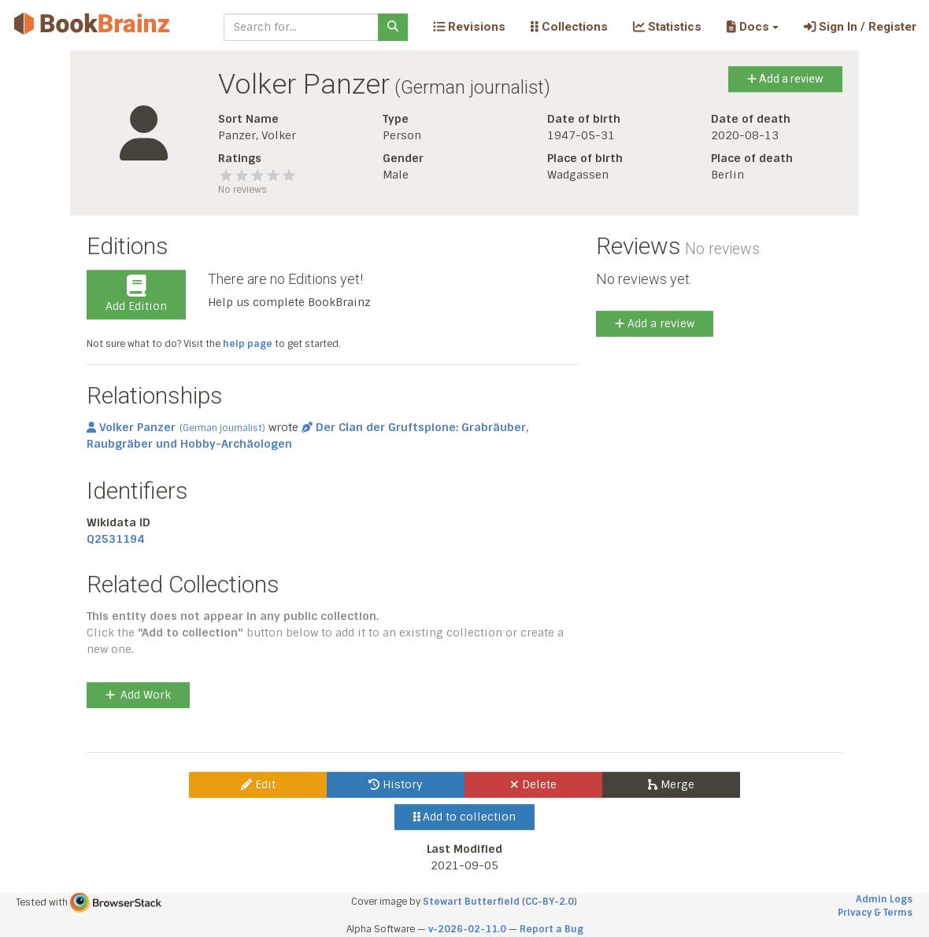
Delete (533, 784)
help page (247, 344)
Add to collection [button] (464, 817)
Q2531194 (115, 539)
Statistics (667, 27)
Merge (671, 784)
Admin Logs (884, 899)
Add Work (138, 695)
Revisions (469, 27)
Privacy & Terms (875, 912)
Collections (569, 27)
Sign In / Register (860, 27)
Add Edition (136, 294)
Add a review (785, 78)
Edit (258, 784)
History (395, 784)
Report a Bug (551, 929)
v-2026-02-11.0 (467, 929)
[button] (752, 26)
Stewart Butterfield (471, 901)
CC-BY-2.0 (549, 901)
